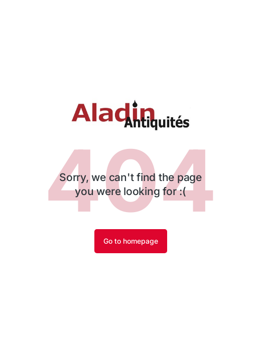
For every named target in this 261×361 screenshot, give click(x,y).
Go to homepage (130, 241)
